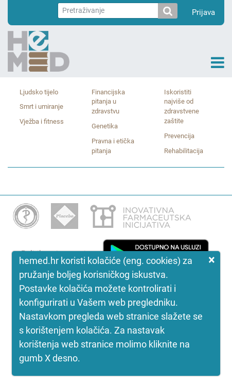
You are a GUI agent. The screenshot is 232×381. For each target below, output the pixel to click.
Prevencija (179, 136)
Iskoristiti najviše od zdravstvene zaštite (181, 106)
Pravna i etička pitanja (113, 146)
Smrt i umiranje (41, 106)
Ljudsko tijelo (39, 92)
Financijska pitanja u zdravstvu (108, 101)
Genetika (105, 126)
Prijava (203, 12)
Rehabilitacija (183, 151)
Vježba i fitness (42, 121)
